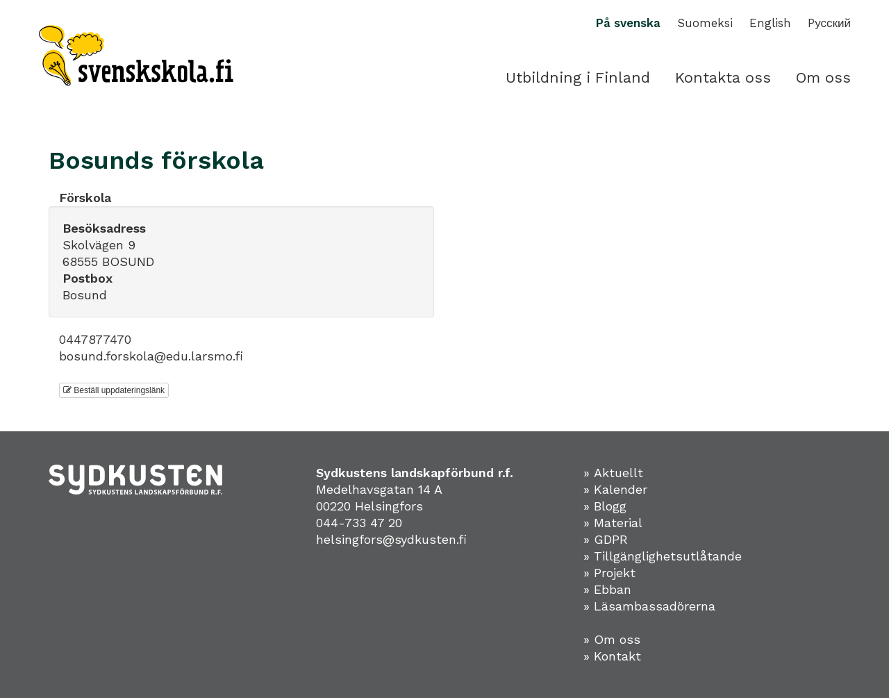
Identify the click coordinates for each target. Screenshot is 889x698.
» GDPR (605, 539)
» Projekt (609, 572)
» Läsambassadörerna (649, 606)
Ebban (612, 589)
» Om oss (611, 639)
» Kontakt (612, 656)
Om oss (823, 77)
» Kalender (615, 489)
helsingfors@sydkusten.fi (391, 539)
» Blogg (604, 506)
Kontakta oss (723, 77)
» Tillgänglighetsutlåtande (662, 556)
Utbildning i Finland (578, 77)
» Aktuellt (613, 472)
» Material (612, 522)
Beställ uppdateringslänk (114, 390)
